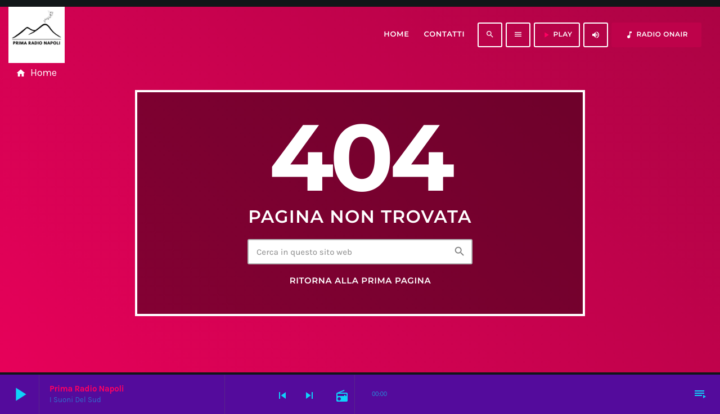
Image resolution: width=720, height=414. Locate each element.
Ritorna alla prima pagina (360, 281)
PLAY (557, 34)
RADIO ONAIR (656, 34)
